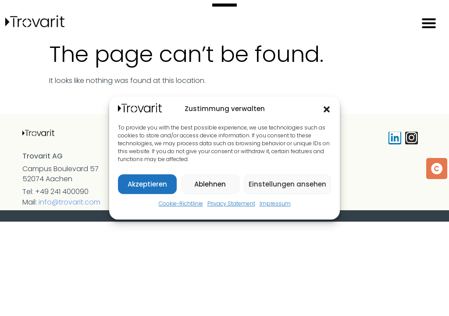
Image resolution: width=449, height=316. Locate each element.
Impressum (275, 203)
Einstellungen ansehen (287, 184)
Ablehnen (210, 184)
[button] (326, 109)
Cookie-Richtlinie (181, 203)
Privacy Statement (231, 203)
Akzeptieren (147, 184)
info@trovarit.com (69, 202)
